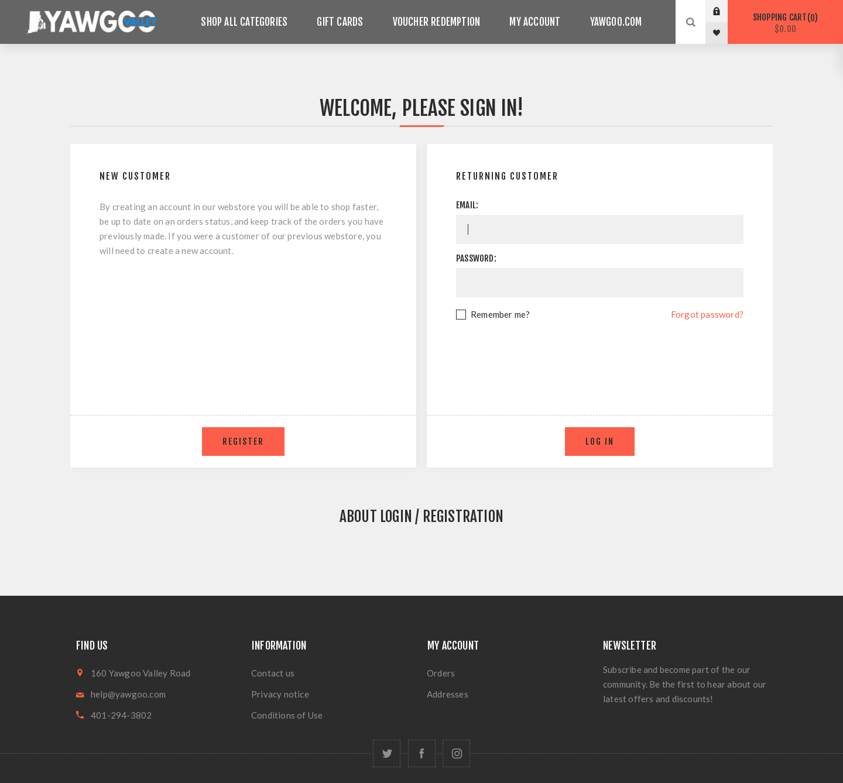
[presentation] (600, 354)
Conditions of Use (287, 715)
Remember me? (500, 314)
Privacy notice (280, 694)
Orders (441, 673)
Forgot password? (707, 314)
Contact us (272, 673)
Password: (476, 258)
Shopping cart (785, 23)
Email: (467, 205)
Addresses (447, 694)
